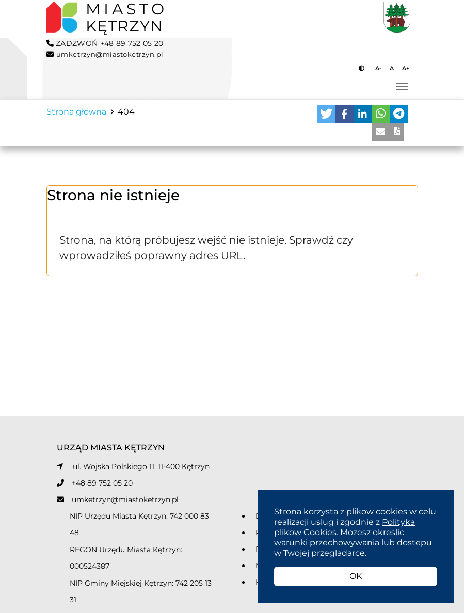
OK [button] (355, 576)
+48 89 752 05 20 (102, 483)
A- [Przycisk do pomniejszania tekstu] (378, 68)
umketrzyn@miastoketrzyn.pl (125, 499)
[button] (326, 114)
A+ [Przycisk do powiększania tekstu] (405, 68)
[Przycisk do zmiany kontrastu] (363, 68)
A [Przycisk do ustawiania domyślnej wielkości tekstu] (392, 68)
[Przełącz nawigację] (402, 86)
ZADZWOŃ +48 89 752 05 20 (105, 43)
